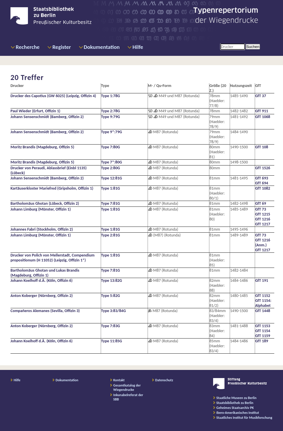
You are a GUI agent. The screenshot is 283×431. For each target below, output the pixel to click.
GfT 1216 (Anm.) (262, 242)
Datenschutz (164, 380)
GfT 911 (261, 110)
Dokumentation (102, 47)
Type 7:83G (110, 325)
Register (61, 47)
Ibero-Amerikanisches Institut (237, 413)
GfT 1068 (262, 116)
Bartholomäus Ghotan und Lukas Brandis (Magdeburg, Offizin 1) (44, 273)
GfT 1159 (262, 335)
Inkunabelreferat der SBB (128, 397)
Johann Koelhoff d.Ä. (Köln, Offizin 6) (41, 280)
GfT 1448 (262, 310)
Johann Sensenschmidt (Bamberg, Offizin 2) (47, 116)
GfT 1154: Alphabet (263, 303)
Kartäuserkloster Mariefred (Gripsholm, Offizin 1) (51, 188)
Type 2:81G (110, 235)
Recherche (28, 47)
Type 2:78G (110, 110)
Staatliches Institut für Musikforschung (244, 418)
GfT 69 (260, 203)
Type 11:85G (111, 341)
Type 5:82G (110, 295)
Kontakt (119, 380)
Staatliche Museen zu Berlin (236, 398)
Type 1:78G (110, 95)
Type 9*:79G (111, 131)
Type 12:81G (111, 178)
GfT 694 (261, 183)
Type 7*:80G (111, 162)
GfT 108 (261, 147)
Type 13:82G (111, 280)
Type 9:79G (110, 116)
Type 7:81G (110, 203)
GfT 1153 (262, 325)
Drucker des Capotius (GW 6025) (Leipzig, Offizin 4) (53, 95)
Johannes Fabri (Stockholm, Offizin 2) (41, 229)
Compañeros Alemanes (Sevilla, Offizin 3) (45, 310)
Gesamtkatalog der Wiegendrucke (127, 387)
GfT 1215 (262, 214)
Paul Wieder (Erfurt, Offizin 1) (35, 110)
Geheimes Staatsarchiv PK (235, 408)
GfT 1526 (262, 167)
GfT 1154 (262, 330)
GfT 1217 (262, 224)
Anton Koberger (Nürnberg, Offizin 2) (41, 295)
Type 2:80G (110, 167)
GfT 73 (260, 209)
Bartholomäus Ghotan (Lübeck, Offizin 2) (44, 203)
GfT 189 (261, 341)
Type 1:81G (110, 188)
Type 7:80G (110, 147)
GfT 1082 (262, 188)
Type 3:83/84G (113, 310)
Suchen (252, 46)
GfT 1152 (262, 295)
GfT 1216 (262, 219)
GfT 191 (261, 280)
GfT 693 (261, 178)
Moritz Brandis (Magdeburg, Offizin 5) (42, 147)
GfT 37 (260, 95)
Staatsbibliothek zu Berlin (234, 403)
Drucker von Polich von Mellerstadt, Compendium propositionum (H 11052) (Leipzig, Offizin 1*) (52, 258)
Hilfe (137, 47)
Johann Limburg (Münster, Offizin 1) (40, 209)
